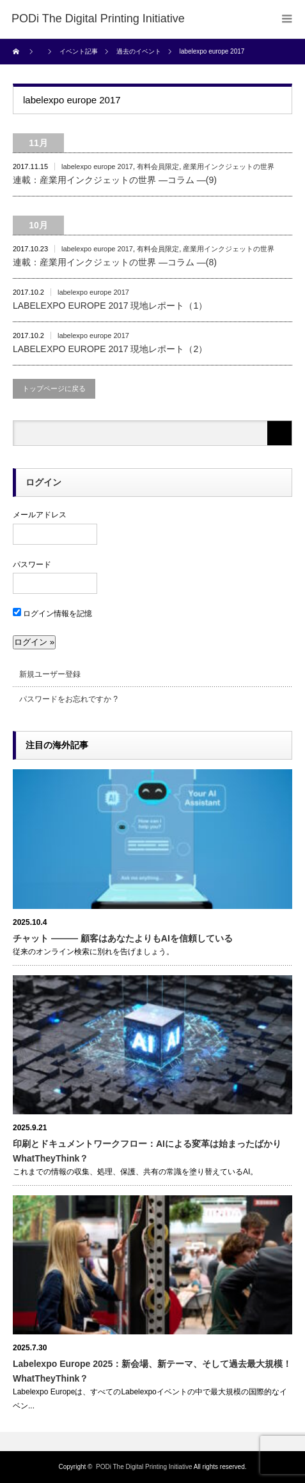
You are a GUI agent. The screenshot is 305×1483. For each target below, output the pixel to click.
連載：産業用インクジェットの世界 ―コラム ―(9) (115, 180)
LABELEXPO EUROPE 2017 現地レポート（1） (110, 305)
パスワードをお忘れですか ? (68, 699)
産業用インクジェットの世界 (228, 166)
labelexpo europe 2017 (97, 166)
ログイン (43, 482)
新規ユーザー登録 (50, 674)
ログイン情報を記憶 (52, 613)
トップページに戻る (54, 388)
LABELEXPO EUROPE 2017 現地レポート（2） (110, 349)
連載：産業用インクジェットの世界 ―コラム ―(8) (115, 262)
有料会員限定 (158, 166)
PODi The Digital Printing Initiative (144, 1466)
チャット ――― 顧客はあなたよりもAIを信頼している (123, 938)
